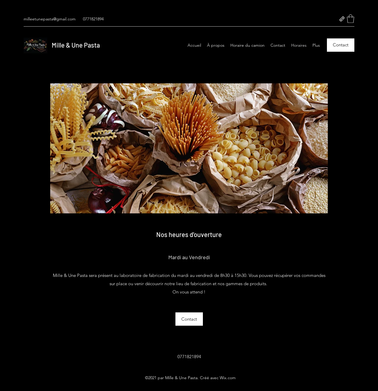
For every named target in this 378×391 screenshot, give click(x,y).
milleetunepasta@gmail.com (50, 19)
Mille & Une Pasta (76, 45)
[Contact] (340, 45)
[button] (350, 18)
